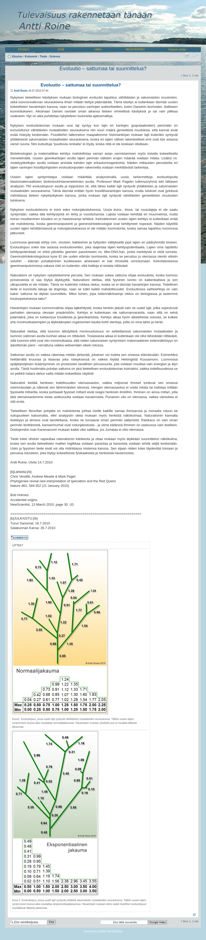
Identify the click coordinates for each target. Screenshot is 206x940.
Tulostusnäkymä (187, 55)
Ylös (194, 914)
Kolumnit (31, 56)
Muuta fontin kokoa (194, 55)
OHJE (60, 49)
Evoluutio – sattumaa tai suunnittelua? (103, 68)
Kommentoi (20, 537)
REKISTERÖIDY (135, 49)
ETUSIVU (23, 49)
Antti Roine (21, 90)
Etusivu (17, 56)
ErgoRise (116, 931)
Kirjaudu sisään (177, 49)
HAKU (98, 49)
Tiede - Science (50, 56)
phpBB (102, 931)
